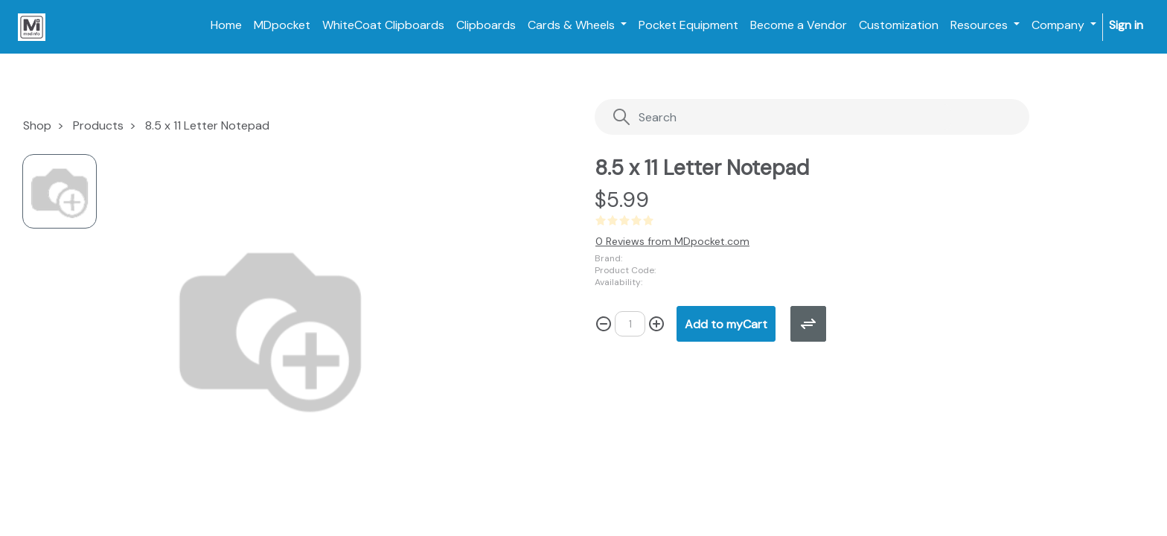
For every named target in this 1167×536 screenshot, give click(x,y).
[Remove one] (604, 324)
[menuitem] (226, 25)
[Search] (782, 117)
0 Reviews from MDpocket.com (672, 241)
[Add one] (656, 324)
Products (98, 125)
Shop (37, 125)
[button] (726, 324)
